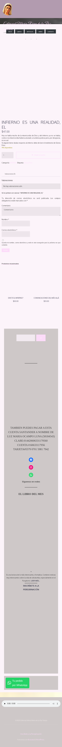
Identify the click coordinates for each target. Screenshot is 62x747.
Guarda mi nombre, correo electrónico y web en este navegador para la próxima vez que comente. (31, 244)
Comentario (6, 205)
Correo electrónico (9, 230)
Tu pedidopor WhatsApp (19, 682)
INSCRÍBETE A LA (31, 585)
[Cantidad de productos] (7, 155)
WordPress (40, 740)
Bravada (31, 740)
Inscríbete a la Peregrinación (31, 734)
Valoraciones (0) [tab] (10, 174)
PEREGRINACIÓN (31, 589)
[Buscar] (41, 338)
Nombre (5, 219)
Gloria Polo (28, 163)
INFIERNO (13, 163)
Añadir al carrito (39, 155)
